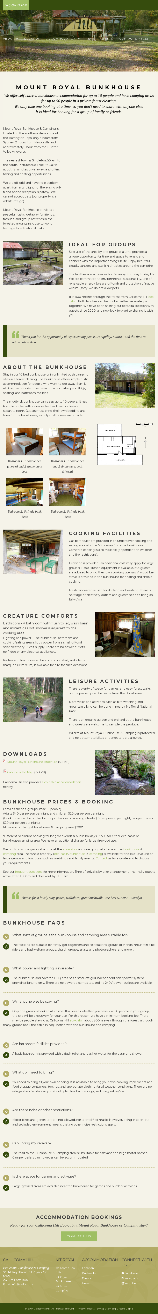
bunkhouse (131, 849)
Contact (101, 858)
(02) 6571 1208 (16, 5)
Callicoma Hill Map (20, 772)
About (8, 38)
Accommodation (61, 38)
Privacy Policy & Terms (89, 1308)
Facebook (130, 1273)
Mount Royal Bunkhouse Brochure (32, 762)
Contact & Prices (134, 38)
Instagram (130, 1278)
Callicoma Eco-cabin (66, 1270)
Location (32, 38)
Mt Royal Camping (62, 1288)
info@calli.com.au (23, 1284)
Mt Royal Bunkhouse (63, 1279)
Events (107, 38)
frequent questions (28, 872)
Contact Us (79, 1236)
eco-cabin (70, 849)
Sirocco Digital (125, 1308)
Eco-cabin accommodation (61, 782)
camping (9, 854)
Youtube (129, 1283)
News (90, 38)
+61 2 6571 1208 (18, 1280)
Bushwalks (89, 1273)
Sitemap (110, 1308)
